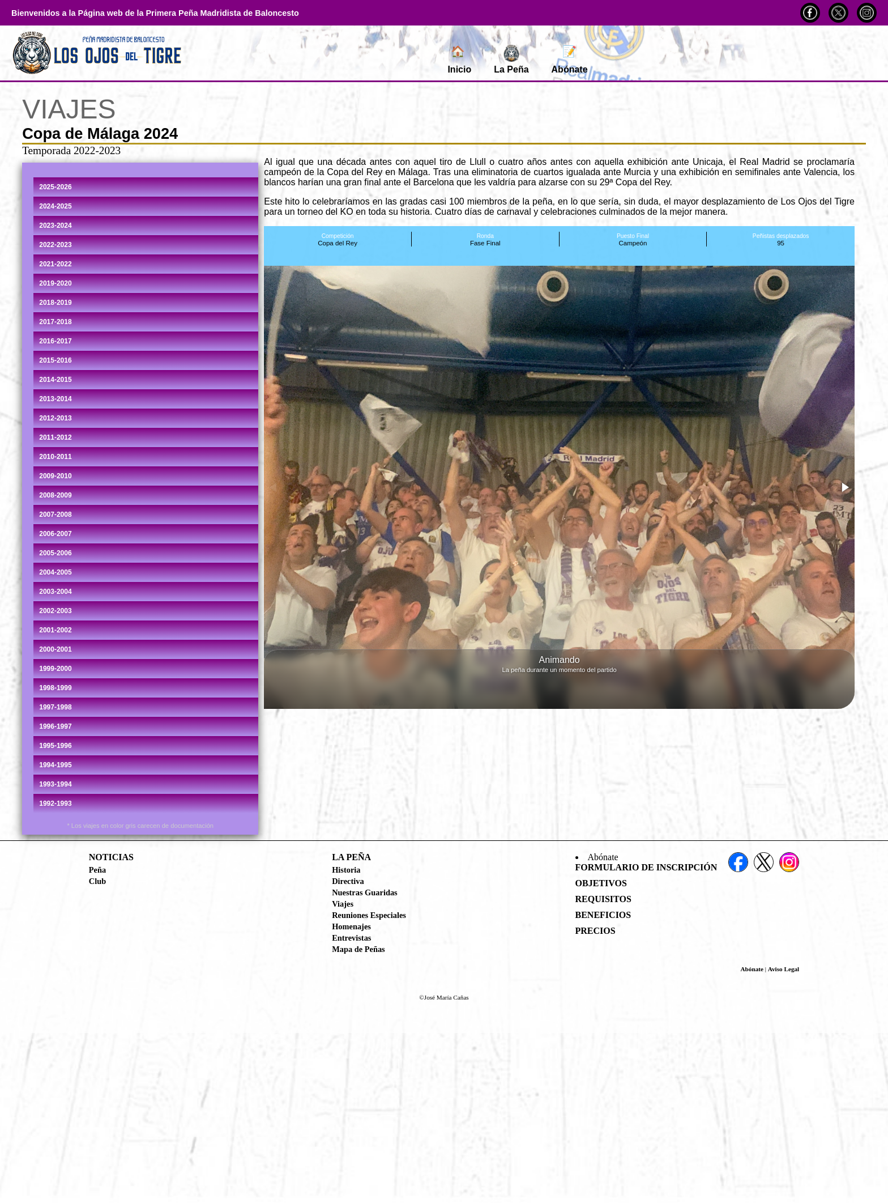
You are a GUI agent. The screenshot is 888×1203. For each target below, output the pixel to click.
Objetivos (601, 883)
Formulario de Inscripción (646, 867)
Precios (595, 931)
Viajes (342, 903)
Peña (97, 869)
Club (97, 881)
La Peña (511, 59)
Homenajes (351, 926)
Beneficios (603, 915)
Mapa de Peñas (358, 949)
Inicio (459, 59)
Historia (346, 869)
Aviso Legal (783, 969)
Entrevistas (351, 937)
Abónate (570, 59)
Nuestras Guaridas (365, 892)
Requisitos (603, 899)
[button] (844, 487)
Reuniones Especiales (369, 915)
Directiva (348, 881)
